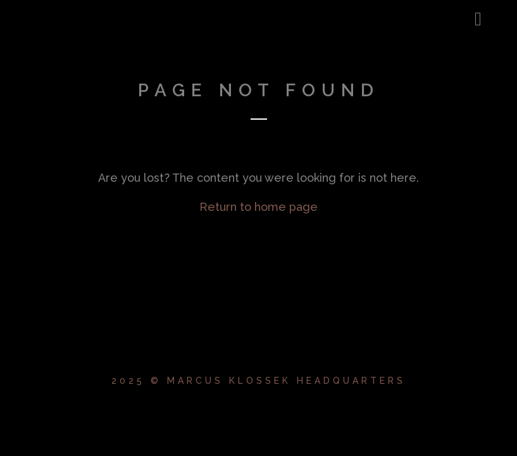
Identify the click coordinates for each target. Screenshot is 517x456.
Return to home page (258, 206)
